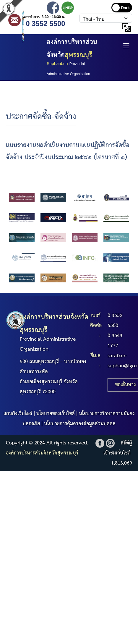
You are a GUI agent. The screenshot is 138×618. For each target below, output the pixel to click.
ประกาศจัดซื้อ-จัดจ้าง (41, 117)
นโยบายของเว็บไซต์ (55, 414)
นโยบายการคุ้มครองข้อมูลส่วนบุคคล (80, 424)
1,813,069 (121, 463)
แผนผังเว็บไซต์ (18, 414)
